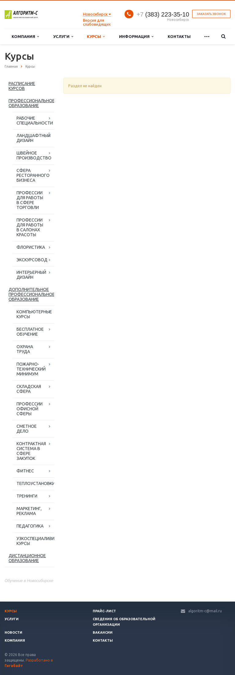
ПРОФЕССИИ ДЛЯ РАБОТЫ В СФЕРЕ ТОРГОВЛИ (30, 200)
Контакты (179, 36)
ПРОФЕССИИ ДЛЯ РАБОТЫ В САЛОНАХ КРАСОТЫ (30, 227)
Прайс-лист (104, 611)
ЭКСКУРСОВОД (32, 259)
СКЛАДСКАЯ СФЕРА (29, 389)
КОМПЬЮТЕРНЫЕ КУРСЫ (34, 314)
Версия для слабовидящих (97, 22)
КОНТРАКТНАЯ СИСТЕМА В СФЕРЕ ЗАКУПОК (31, 451)
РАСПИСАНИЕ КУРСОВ (22, 86)
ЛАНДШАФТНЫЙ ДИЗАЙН (33, 138)
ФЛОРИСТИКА (31, 247)
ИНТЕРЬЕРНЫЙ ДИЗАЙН (31, 275)
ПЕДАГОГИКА (30, 526)
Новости (13, 632)
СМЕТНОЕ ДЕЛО (27, 429)
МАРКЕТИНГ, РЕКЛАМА (29, 511)
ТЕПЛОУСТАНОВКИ (35, 483)
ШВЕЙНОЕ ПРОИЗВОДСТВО (34, 155)
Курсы (96, 36)
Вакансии (103, 632)
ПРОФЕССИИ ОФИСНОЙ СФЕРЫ (30, 408)
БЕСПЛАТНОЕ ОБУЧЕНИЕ (30, 332)
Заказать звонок (211, 14)
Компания (25, 36)
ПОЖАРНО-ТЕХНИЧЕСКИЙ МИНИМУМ (31, 369)
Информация (136, 36)
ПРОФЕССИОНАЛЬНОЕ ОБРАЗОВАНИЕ (31, 103)
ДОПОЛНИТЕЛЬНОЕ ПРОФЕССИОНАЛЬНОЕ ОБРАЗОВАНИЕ (31, 294)
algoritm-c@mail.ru (205, 611)
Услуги (63, 36)
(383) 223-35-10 (162, 14)
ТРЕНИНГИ (27, 496)
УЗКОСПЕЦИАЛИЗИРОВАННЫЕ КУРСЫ (35, 541)
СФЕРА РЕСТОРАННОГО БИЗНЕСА (33, 175)
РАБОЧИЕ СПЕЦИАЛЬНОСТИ (35, 120)
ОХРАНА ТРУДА (25, 349)
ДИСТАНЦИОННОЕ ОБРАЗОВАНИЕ (27, 558)
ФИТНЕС (25, 470)
